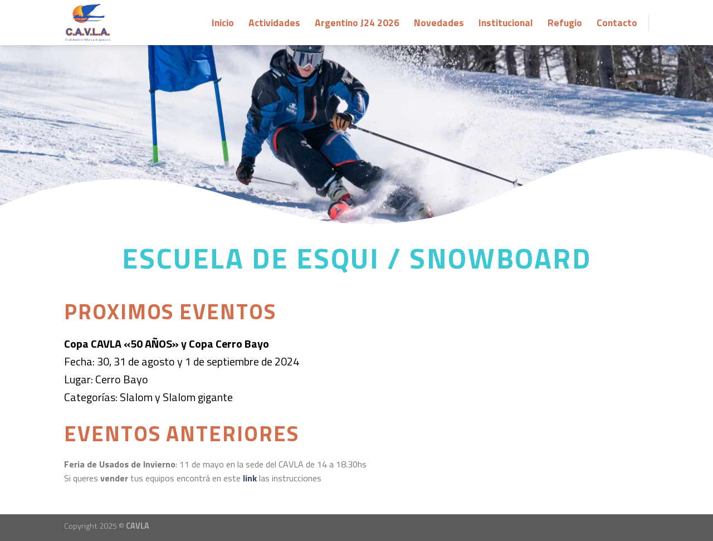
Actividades (274, 22)
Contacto (617, 22)
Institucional (505, 22)
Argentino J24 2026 (357, 22)
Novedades (439, 22)
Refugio (565, 22)
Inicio (223, 22)
